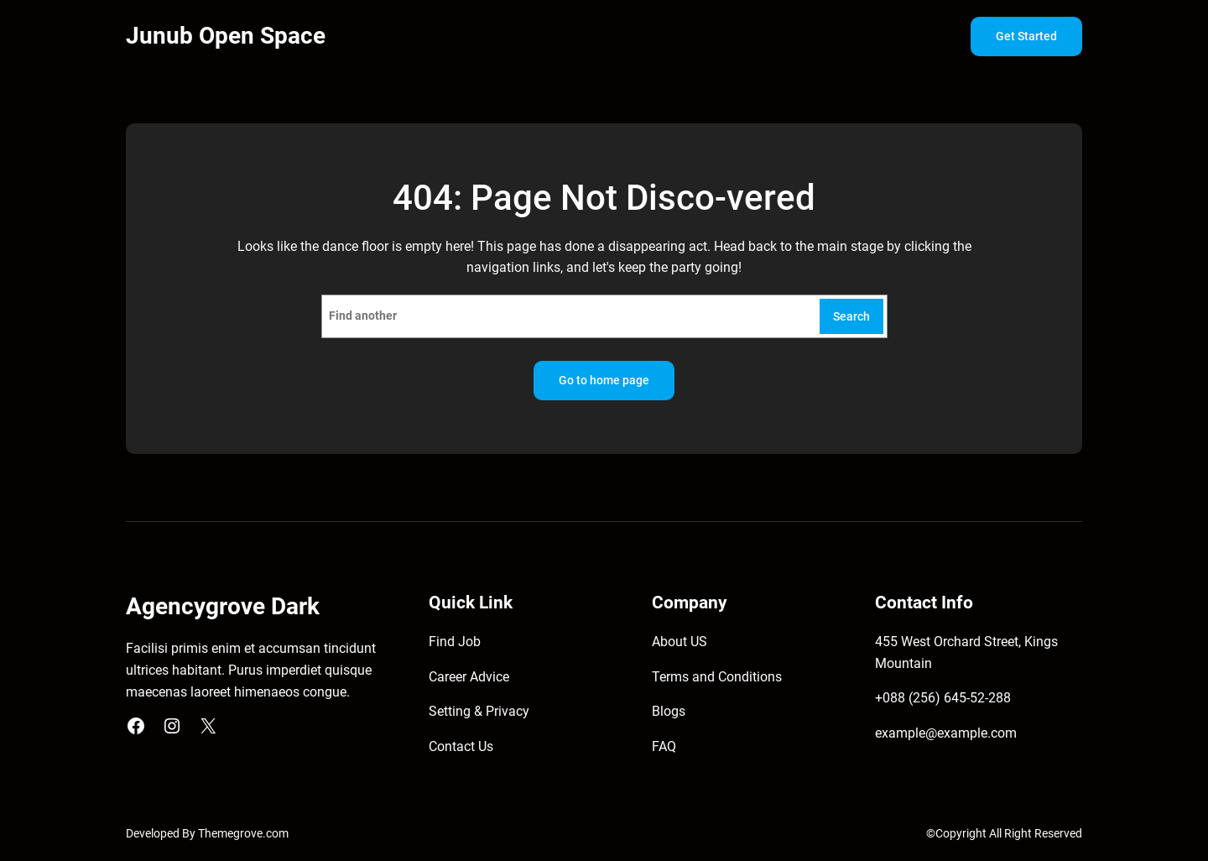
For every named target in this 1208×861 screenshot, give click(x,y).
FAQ (664, 746)
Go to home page (604, 380)
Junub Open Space (225, 36)
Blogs (668, 711)
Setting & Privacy (479, 711)
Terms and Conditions (717, 677)
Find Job (455, 642)
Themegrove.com (243, 834)
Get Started (1026, 36)
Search (851, 317)
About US (679, 642)
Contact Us (461, 746)
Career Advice (469, 677)
